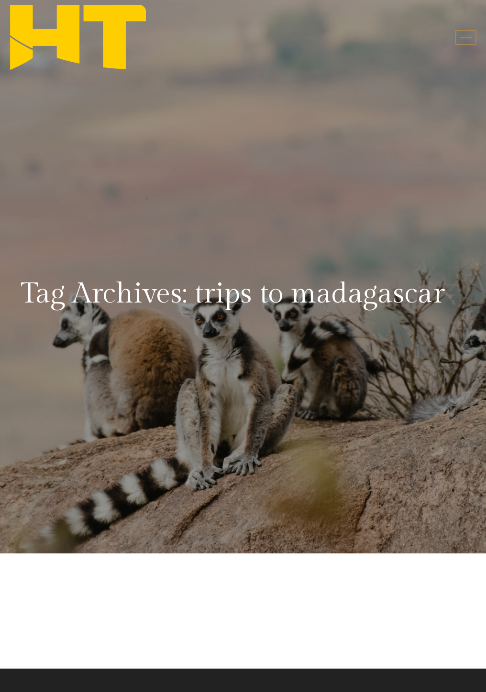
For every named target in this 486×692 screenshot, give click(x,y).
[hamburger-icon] (465, 37)
